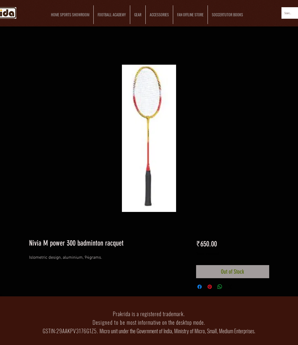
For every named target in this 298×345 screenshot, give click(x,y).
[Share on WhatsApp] (220, 287)
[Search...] (288, 13)
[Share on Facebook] (199, 287)
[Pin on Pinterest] (209, 287)
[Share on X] (230, 287)
